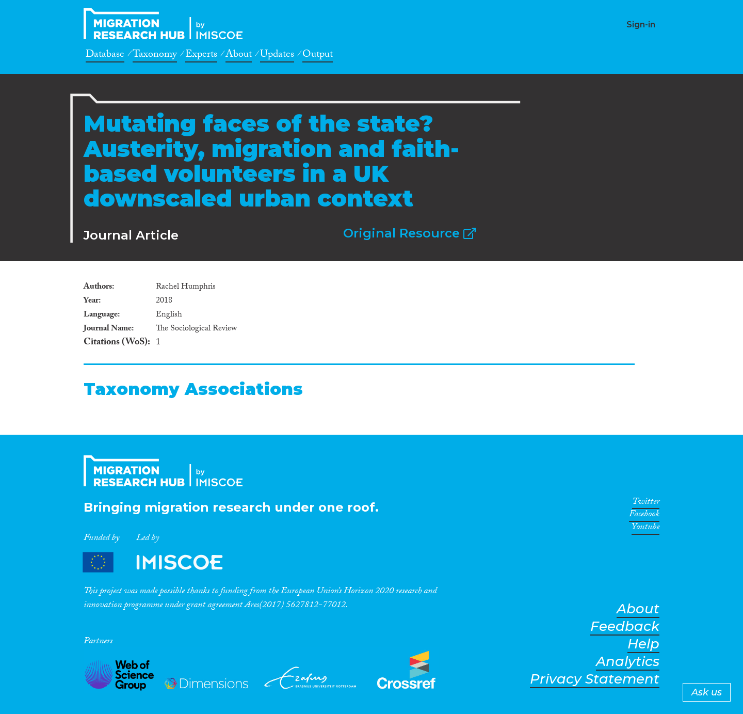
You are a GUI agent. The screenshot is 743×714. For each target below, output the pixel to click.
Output (317, 55)
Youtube (645, 528)
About (238, 55)
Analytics (627, 662)
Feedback (624, 626)
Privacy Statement (594, 679)
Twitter (645, 503)
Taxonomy (155, 55)
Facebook (644, 516)
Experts (201, 55)
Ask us (706, 692)
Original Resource (409, 233)
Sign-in (640, 24)
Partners (161, 562)
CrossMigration (166, 23)
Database (105, 55)
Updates (277, 55)
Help (643, 644)
